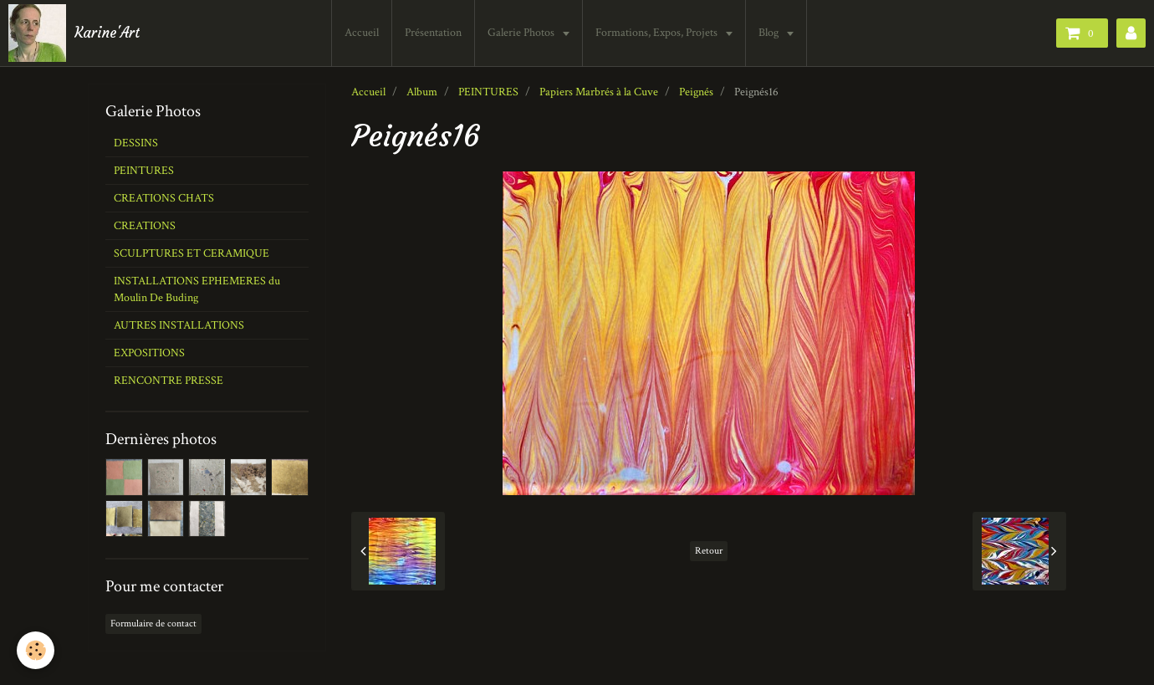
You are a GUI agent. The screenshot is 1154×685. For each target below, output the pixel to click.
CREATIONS (145, 225)
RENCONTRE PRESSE (168, 380)
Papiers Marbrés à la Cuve (598, 92)
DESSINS (136, 143)
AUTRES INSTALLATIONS (179, 325)
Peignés (696, 92)
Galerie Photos (522, 32)
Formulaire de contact (153, 623)
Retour (709, 550)
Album (421, 92)
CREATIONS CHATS (164, 198)
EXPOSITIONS (149, 352)
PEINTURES (488, 92)
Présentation (433, 32)
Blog (769, 32)
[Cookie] (35, 650)
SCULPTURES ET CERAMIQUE (191, 253)
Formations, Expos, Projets (657, 32)
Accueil (362, 32)
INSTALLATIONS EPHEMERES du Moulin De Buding (197, 289)
